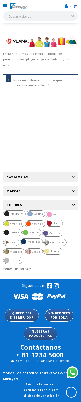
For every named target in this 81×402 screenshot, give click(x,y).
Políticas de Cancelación (40, 395)
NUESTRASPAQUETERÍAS (40, 333)
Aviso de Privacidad (40, 384)
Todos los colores (17, 269)
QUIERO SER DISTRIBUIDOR (21, 315)
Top (71, 392)
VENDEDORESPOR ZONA (59, 315)
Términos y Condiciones (40, 390)
